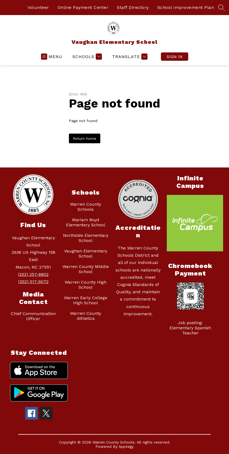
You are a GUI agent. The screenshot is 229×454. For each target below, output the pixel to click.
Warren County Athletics (85, 316)
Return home (84, 138)
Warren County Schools (85, 207)
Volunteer (38, 7)
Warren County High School (85, 285)
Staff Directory (133, 7)
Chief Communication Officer (33, 316)
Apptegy (126, 446)
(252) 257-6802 (33, 274)
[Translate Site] (129, 56)
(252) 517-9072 (33, 281)
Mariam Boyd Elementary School (85, 222)
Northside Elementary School (85, 238)
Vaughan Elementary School (85, 253)
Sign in (175, 56)
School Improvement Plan (185, 7)
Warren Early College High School (85, 300)
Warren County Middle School (85, 269)
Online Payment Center (83, 7)
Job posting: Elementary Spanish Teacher (190, 327)
